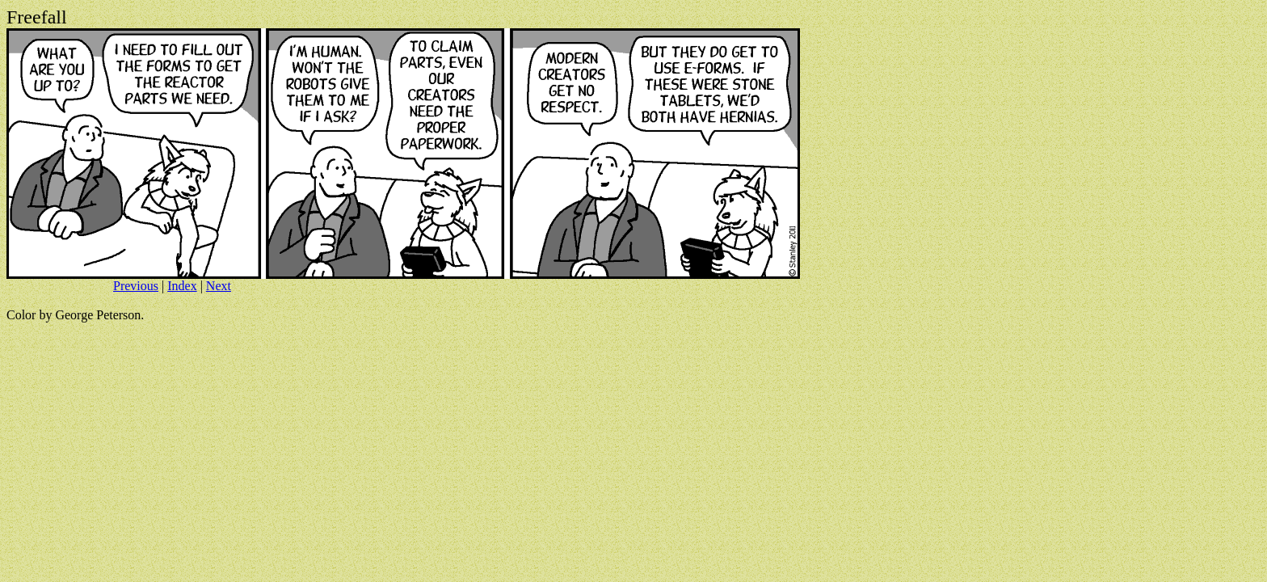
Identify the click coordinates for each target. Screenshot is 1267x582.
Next (218, 286)
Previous (135, 286)
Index (181, 286)
